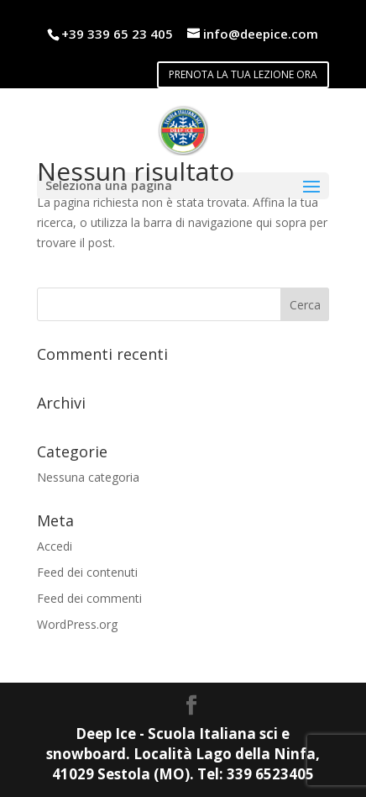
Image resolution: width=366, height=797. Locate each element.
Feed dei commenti (89, 598)
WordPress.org (77, 624)
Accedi (54, 546)
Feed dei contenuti (87, 572)
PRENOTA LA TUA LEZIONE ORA (243, 74)
